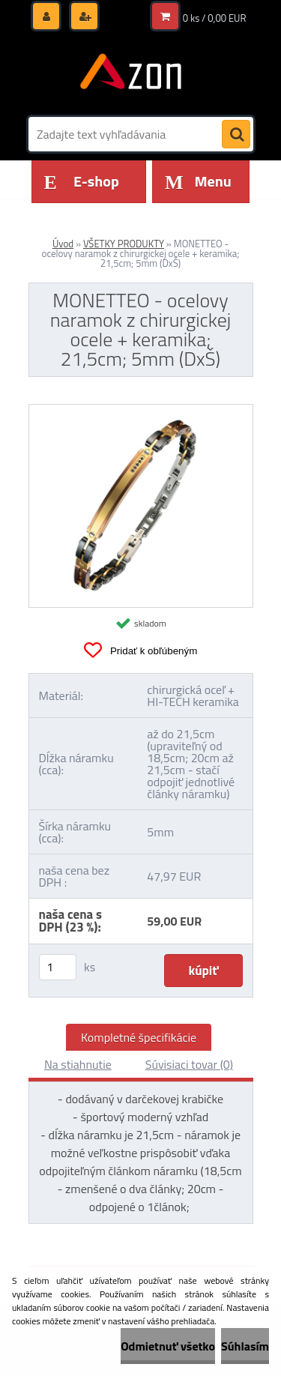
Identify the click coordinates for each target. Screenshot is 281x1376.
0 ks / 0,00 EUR (215, 17)
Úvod (62, 243)
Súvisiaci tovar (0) (189, 1064)
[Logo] (131, 73)
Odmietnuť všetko (168, 1346)
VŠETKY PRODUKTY (123, 243)
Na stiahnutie (78, 1064)
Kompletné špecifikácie (138, 1037)
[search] (236, 135)
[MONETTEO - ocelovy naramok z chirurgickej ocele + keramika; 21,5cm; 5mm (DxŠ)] (141, 411)
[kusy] (57, 967)
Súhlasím (245, 1346)
